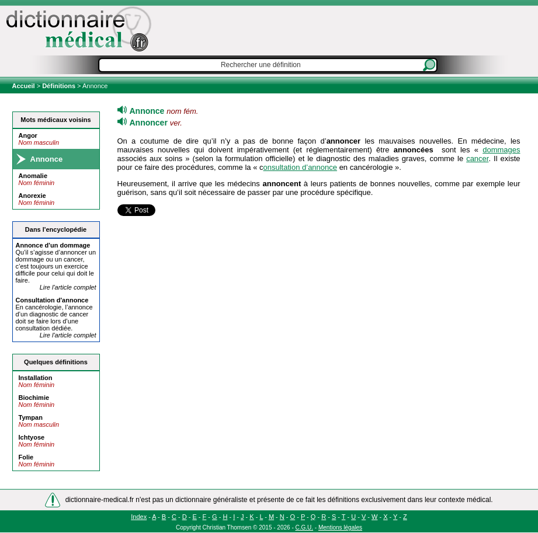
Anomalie (33, 175)
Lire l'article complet (68, 287)
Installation (36, 377)
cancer (477, 158)
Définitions (58, 85)
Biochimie (34, 397)
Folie (26, 457)
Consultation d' (52, 300)
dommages (501, 149)
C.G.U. (305, 527)
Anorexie (32, 195)
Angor (28, 135)
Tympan (31, 417)
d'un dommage (53, 245)
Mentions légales (340, 527)
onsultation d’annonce (300, 167)
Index (139, 516)
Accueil (24, 85)
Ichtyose (32, 437)
